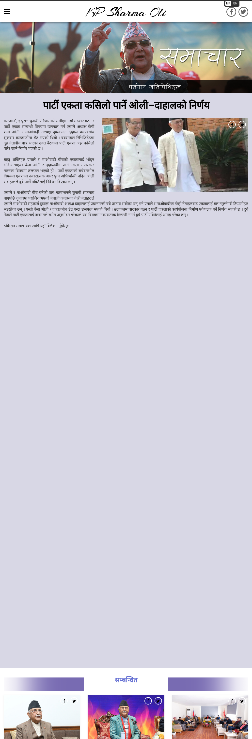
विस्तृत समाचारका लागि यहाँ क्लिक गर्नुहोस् (36, 225)
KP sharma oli (126, 12)
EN (235, 3)
